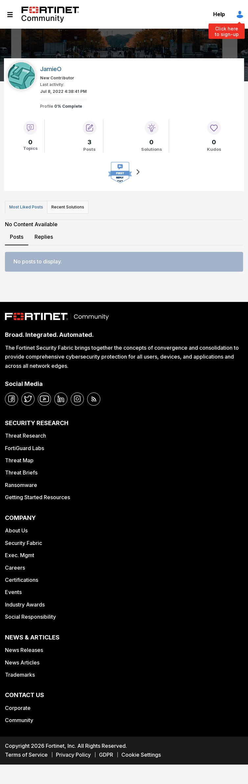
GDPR (106, 754)
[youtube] (44, 399)
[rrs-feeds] (93, 399)
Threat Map (19, 460)
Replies (44, 236)
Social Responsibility (30, 616)
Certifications (21, 580)
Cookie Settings (141, 754)
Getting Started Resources (37, 497)
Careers (15, 567)
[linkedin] (60, 399)
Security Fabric (23, 543)
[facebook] (11, 399)
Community (19, 720)
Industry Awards (25, 604)
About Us (16, 530)
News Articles (22, 662)
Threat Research (25, 435)
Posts (16, 236)
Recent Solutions (67, 206)
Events (13, 592)
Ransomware (21, 485)
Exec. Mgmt (19, 555)
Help (219, 14)
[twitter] (28, 399)
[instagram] (77, 399)
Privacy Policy (73, 754)
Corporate (18, 708)
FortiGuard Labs (24, 448)
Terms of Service (26, 754)
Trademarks (20, 674)
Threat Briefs (21, 472)
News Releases (24, 650)
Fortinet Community (50, 14)
